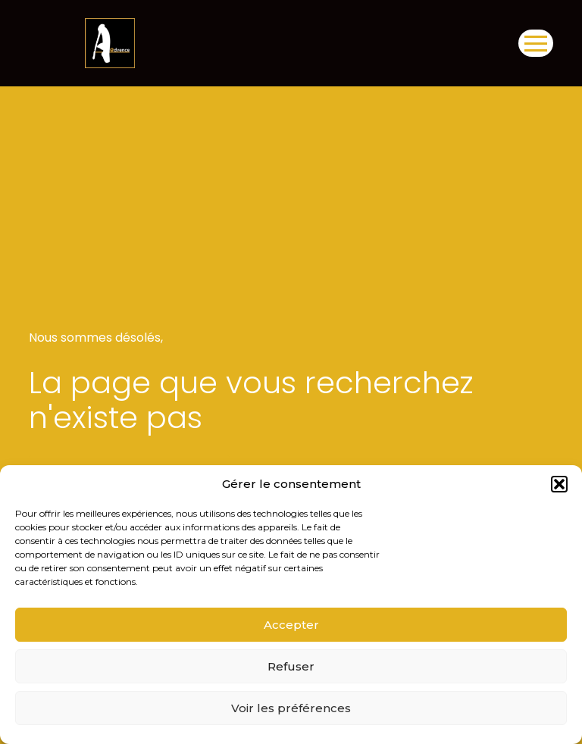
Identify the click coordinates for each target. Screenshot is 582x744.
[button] (559, 484)
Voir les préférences (291, 708)
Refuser (291, 666)
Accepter (291, 624)
